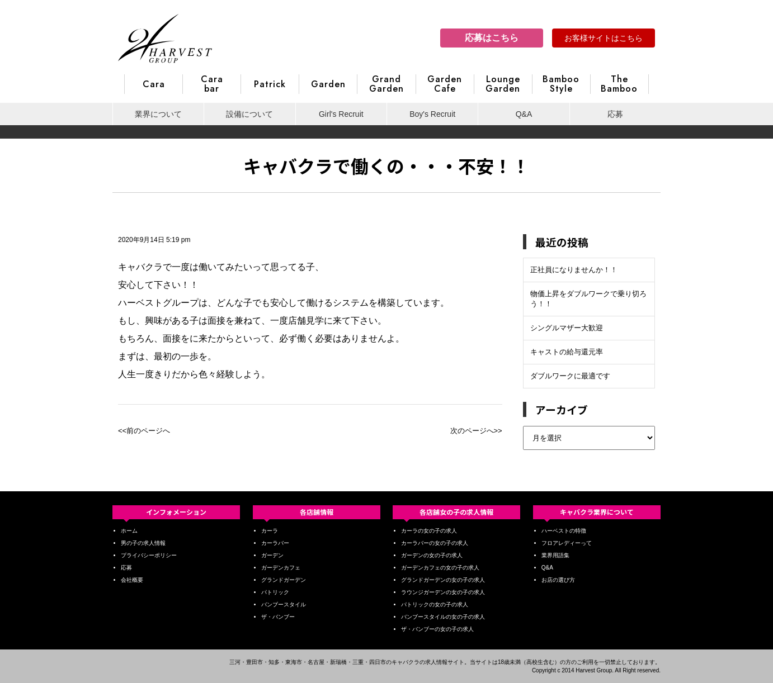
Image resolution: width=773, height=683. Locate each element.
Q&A (524, 114)
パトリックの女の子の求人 (434, 604)
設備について (249, 114)
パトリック (275, 592)
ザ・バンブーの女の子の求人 (437, 629)
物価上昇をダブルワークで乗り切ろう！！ (588, 299)
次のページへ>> (476, 430)
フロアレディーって (566, 543)
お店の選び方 (558, 580)
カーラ (269, 531)
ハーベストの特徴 (563, 531)
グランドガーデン (283, 580)
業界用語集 (555, 555)
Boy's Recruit (432, 114)
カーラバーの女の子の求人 (434, 543)
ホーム (129, 531)
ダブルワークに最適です (570, 376)
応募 (615, 114)
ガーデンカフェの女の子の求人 (440, 568)
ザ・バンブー (278, 617)
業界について (158, 114)
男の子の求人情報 (143, 543)
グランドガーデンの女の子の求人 (443, 580)
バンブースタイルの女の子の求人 (443, 617)
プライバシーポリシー (149, 555)
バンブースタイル (283, 604)
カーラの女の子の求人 (429, 531)
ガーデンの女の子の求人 (432, 555)
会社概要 (132, 580)
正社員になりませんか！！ (574, 269)
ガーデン (272, 555)
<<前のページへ (144, 430)
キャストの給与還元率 (566, 352)
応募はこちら (492, 37)
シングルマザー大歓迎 (566, 328)
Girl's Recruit (341, 114)
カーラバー (275, 543)
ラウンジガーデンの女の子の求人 (443, 592)
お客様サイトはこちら (603, 38)
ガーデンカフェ (280, 568)
